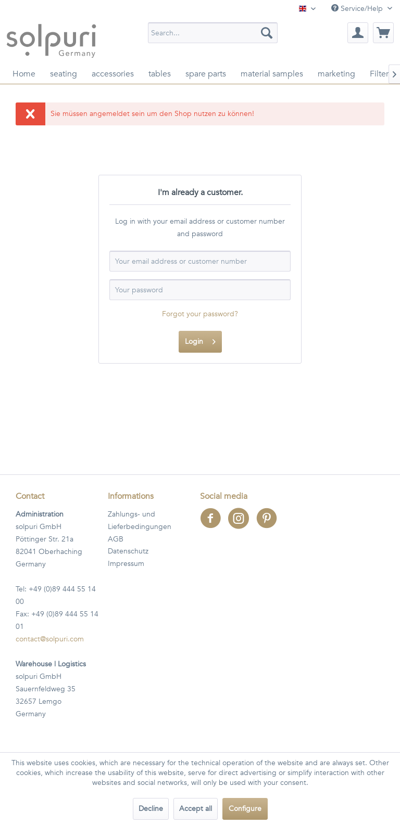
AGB (115, 539)
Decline (151, 809)
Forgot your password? (200, 314)
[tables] (159, 74)
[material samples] (271, 74)
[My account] (357, 32)
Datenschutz (128, 551)
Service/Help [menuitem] (358, 9)
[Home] (24, 74)
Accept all (195, 809)
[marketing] (336, 74)
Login (200, 339)
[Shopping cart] (383, 32)
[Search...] (213, 32)
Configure (245, 809)
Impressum (126, 564)
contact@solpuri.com (50, 639)
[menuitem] (213, 32)
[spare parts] (205, 74)
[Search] (267, 32)
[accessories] (112, 74)
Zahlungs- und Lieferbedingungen (139, 520)
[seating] (63, 74)
